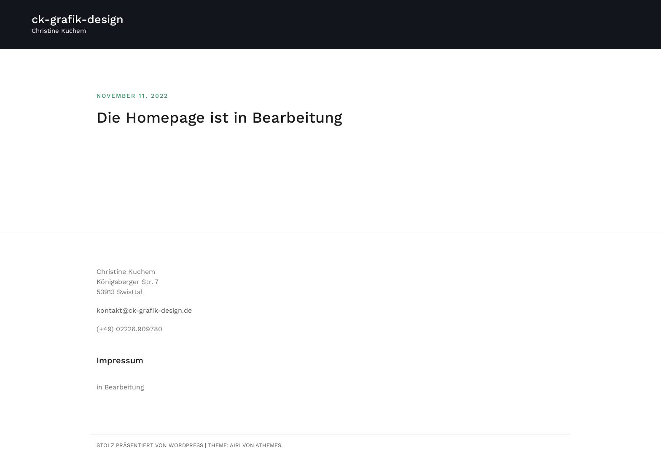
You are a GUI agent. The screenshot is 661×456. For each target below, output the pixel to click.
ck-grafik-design (78, 19)
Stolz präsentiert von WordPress (150, 445)
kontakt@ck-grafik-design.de (144, 310)
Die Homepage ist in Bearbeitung (219, 117)
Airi (235, 445)
